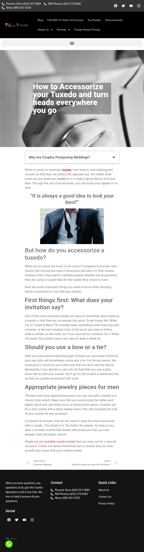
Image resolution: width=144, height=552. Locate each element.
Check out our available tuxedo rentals (50, 441)
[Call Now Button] (9, 544)
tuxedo (66, 170)
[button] (72, 43)
